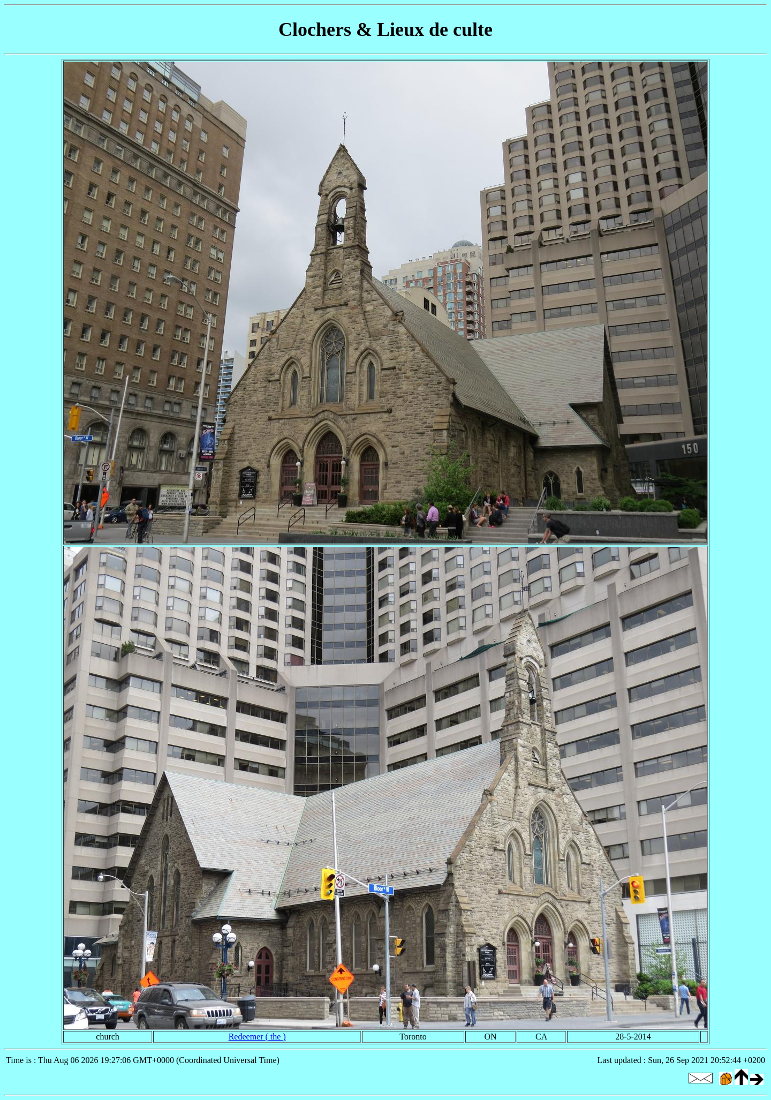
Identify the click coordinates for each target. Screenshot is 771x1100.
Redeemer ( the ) (257, 1036)
